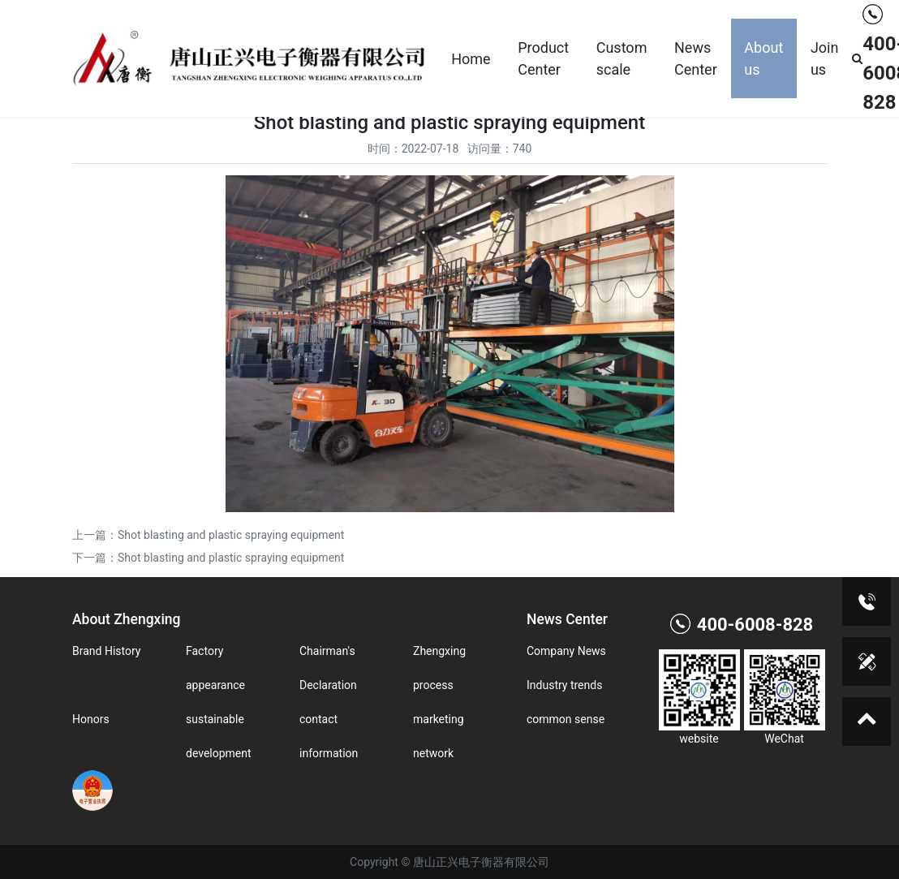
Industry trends (564, 685)
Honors (91, 719)
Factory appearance (215, 668)
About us (763, 58)
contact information (328, 736)
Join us (825, 58)
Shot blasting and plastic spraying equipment (231, 534)
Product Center (543, 58)
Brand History (106, 650)
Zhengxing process (439, 668)
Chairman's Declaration (328, 668)
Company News (566, 650)
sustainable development (219, 736)
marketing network (438, 736)
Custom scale (621, 58)
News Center (695, 58)
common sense (565, 719)
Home (470, 58)
